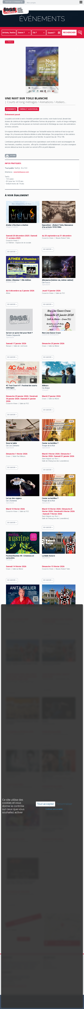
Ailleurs (45, 386)
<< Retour (9, 42)
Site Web (12, 155)
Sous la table (11, 443)
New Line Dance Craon (51, 333)
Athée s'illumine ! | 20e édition (18, 280)
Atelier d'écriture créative (17, 225)
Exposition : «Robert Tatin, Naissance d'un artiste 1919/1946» (57, 226)
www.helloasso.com (21, 172)
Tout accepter (45, 803)
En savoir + (12, 252)
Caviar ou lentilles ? (50, 443)
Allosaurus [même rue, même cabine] (57, 280)
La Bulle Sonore (48, 556)
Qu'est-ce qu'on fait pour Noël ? (19, 333)
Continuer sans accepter (54, 809)
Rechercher (69, 32)
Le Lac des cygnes (14, 498)
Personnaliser (64, 803)
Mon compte (31, 3)
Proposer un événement (13, 2)
